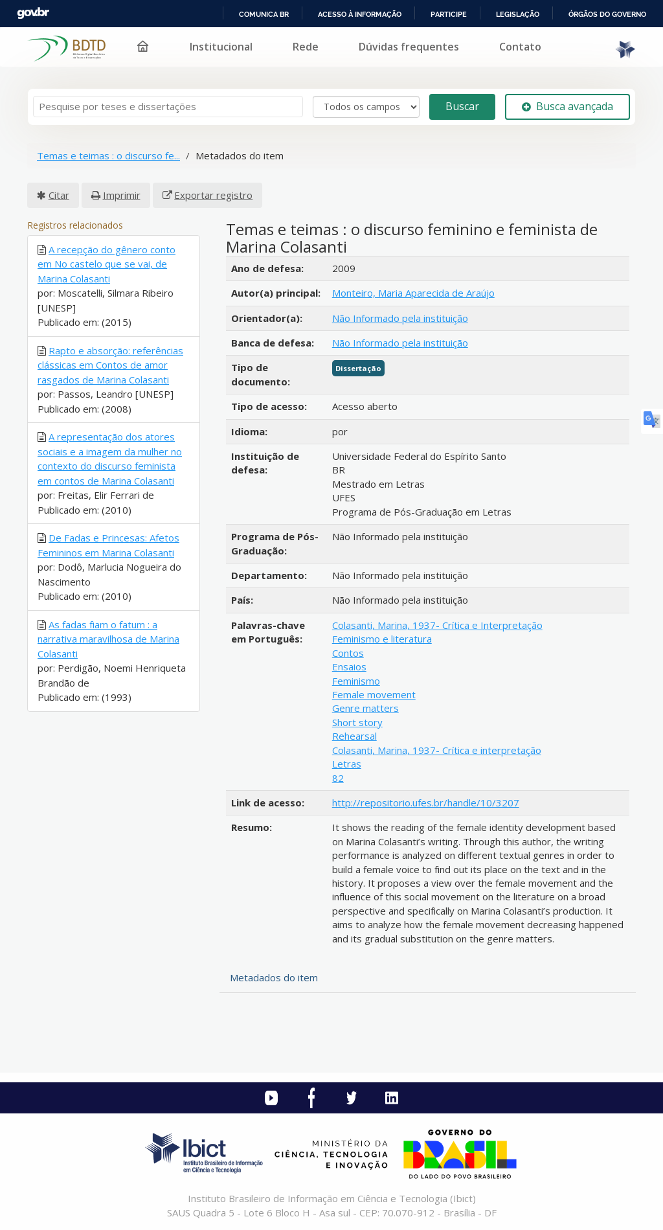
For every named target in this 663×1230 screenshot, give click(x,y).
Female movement (374, 694)
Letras (346, 763)
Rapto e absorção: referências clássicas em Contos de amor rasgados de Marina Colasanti (110, 365)
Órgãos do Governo (607, 14)
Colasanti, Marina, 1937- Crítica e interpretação (436, 750)
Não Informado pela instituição (400, 318)
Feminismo (356, 680)
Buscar (462, 106)
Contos (348, 652)
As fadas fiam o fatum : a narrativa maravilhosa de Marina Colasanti (108, 639)
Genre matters (365, 707)
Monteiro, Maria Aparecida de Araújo (413, 292)
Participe (449, 14)
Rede (306, 47)
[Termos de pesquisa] (168, 106)
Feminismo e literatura (382, 638)
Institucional (221, 47)
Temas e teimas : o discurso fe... (108, 155)
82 (338, 777)
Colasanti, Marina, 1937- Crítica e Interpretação (437, 625)
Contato (520, 47)
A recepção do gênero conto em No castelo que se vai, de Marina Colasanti (106, 264)
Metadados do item (274, 977)
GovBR (33, 13)
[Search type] (366, 107)
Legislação (517, 14)
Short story (357, 722)
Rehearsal (354, 735)
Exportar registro (213, 194)
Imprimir (121, 194)
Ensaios (349, 666)
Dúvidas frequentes (409, 47)
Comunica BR (264, 14)
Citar (59, 194)
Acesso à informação (359, 14)
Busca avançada (567, 106)
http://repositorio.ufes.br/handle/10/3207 (425, 802)
